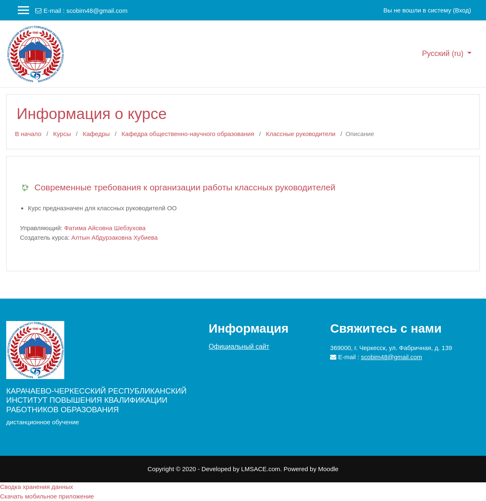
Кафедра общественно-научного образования (188, 133)
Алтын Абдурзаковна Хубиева (114, 237)
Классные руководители (300, 133)
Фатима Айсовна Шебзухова (105, 227)
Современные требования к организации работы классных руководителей (184, 187)
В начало (28, 133)
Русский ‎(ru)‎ (444, 53)
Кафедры (96, 133)
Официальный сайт (239, 346)
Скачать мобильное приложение (47, 496)
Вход (462, 10)
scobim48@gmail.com (96, 10)
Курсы (62, 133)
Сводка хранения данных (36, 486)
